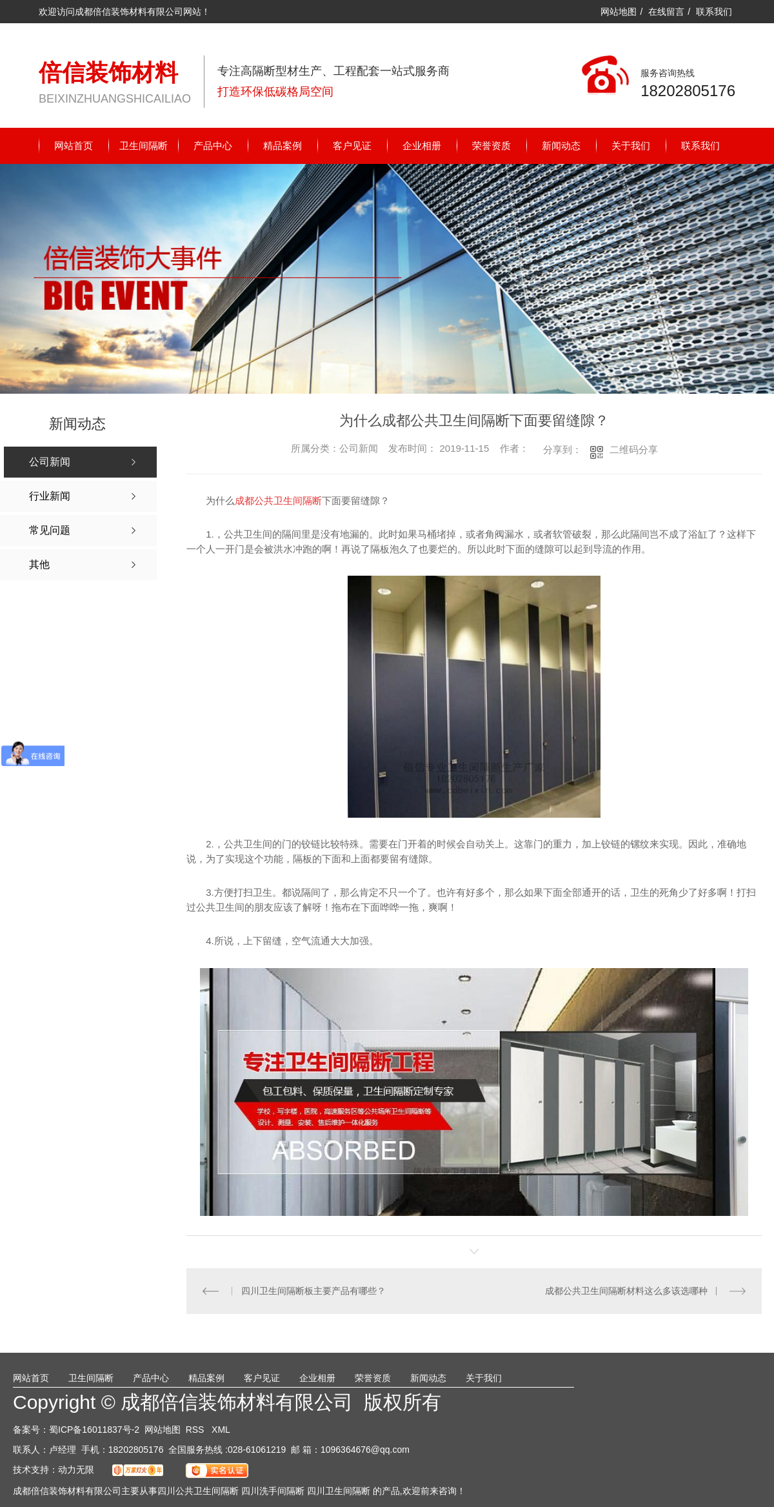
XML (221, 1429)
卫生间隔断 (143, 145)
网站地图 (618, 11)
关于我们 (630, 145)
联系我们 (714, 11)
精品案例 (282, 145)
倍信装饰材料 (108, 72)
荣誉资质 (491, 145)
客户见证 (352, 145)
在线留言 (666, 11)
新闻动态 (561, 145)
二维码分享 (634, 449)
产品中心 (213, 145)
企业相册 (421, 145)
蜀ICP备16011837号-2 (94, 1429)
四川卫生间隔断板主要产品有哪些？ (313, 1291)
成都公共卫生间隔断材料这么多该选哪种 (626, 1291)
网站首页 (73, 145)
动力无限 (76, 1469)
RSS (196, 1429)
